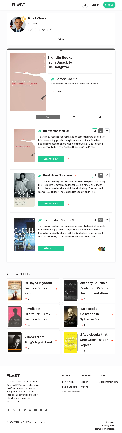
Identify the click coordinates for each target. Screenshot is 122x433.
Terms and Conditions (105, 428)
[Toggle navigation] (9, 4)
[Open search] (85, 5)
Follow (61, 38)
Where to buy (51, 159)
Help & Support (69, 386)
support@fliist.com (108, 381)
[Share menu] (74, 117)
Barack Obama (37, 18)
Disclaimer (110, 422)
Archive (84, 386)
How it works (68, 381)
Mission (84, 381)
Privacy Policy (108, 425)
